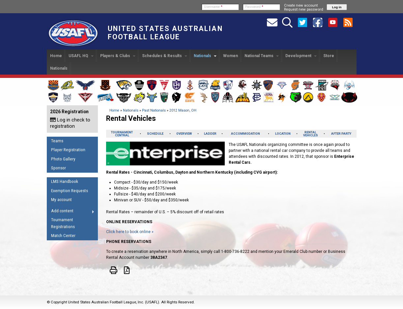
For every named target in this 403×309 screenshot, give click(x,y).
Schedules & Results (164, 55)
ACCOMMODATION (245, 133)
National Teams (262, 55)
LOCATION (283, 133)
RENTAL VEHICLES (310, 133)
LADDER (210, 133)
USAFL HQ (81, 55)
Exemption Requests (69, 190)
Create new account (301, 5)
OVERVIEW (184, 133)
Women (230, 55)
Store (328, 55)
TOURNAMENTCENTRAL (122, 133)
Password (254, 7)
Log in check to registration (70, 123)
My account (61, 199)
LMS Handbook (64, 181)
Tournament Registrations (63, 223)
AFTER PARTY (341, 133)
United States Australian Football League (165, 32)
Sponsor (58, 167)
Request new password (303, 9)
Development (301, 55)
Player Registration (68, 149)
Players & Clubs (117, 55)
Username (213, 7)
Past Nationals (154, 110)
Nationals (205, 55)
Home (56, 55)
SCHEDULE (155, 133)
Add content (71, 212)
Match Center (63, 235)
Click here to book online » (130, 231)
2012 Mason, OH (182, 110)
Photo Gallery (63, 158)
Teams (57, 140)
